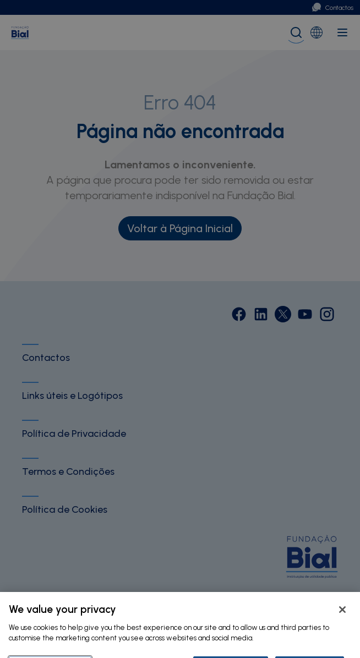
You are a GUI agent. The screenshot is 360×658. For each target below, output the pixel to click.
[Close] (342, 624)
